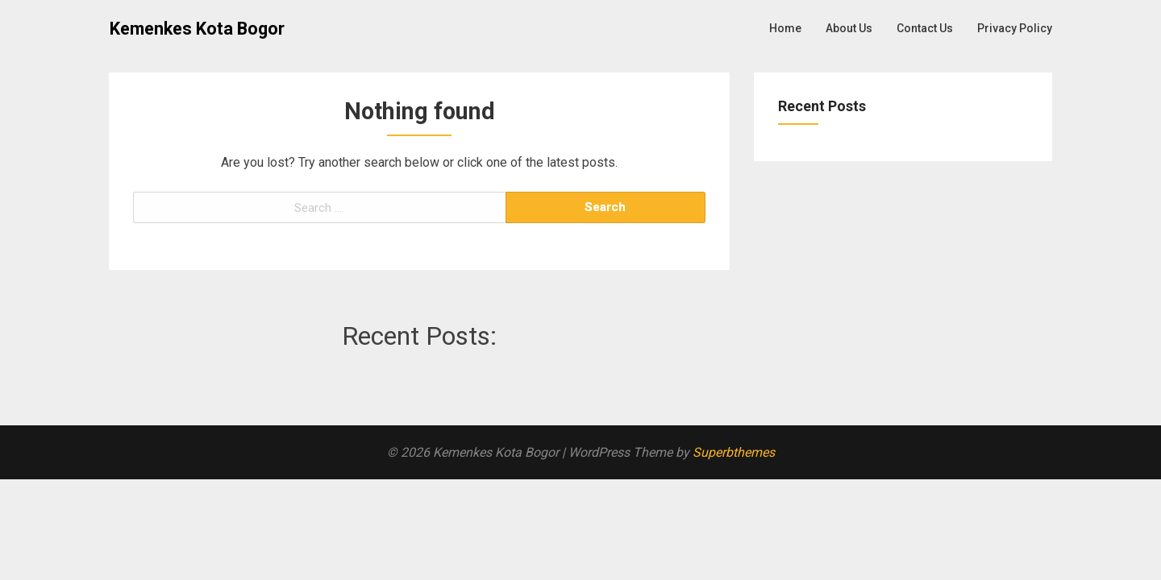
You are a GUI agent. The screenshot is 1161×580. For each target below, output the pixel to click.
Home (785, 28)
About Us (849, 28)
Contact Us (925, 28)
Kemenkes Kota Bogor (197, 29)
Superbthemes (734, 452)
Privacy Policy (1014, 28)
